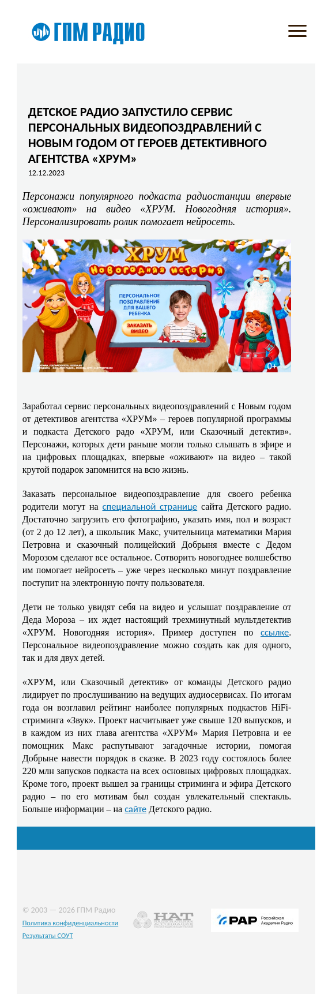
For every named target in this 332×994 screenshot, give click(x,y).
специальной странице (150, 506)
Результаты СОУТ (47, 935)
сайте (135, 808)
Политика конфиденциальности (70, 922)
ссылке (275, 632)
